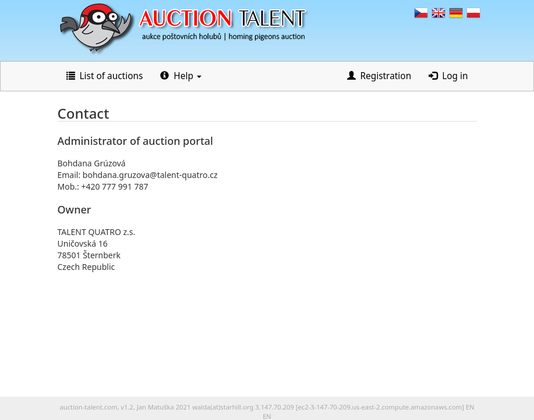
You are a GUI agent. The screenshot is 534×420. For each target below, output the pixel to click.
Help (180, 76)
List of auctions (104, 76)
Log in (448, 76)
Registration (379, 76)
